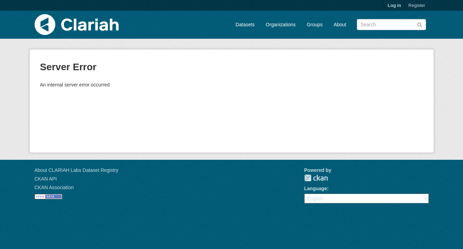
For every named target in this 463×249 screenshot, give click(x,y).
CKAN (316, 178)
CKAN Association (54, 187)
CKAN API (46, 179)
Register (416, 5)
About (340, 24)
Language (315, 188)
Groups (315, 24)
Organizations (281, 24)
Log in (394, 5)
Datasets (244, 24)
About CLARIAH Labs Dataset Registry (77, 170)
